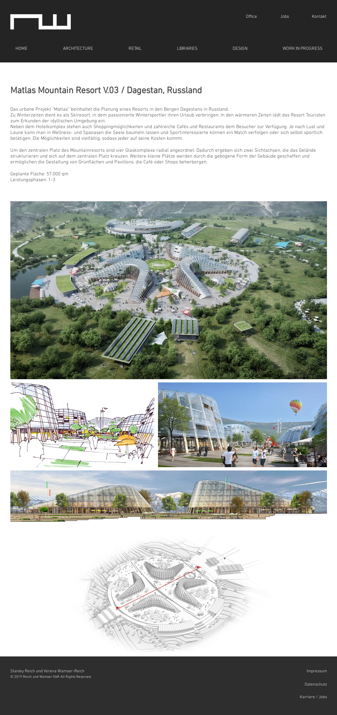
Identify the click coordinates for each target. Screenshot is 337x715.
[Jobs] (285, 16)
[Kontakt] (319, 16)
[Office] (252, 16)
